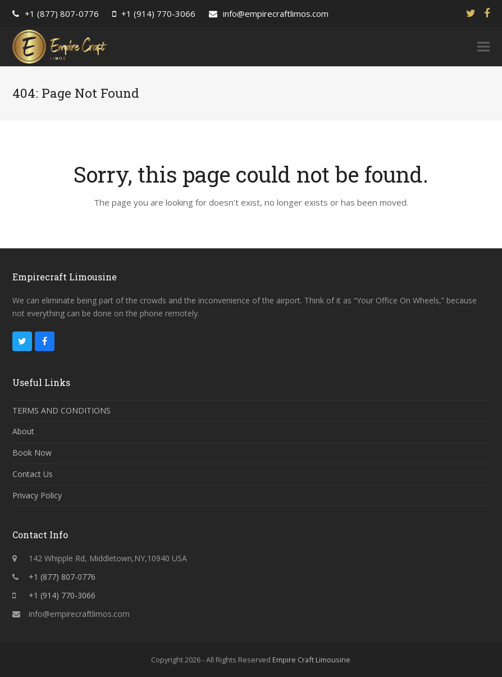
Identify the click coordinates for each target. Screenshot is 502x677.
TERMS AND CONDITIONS (61, 410)
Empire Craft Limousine (311, 660)
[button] (483, 47)
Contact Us (32, 474)
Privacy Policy (37, 495)
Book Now (32, 452)
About (23, 431)
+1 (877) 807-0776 (62, 13)
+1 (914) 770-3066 (158, 13)
